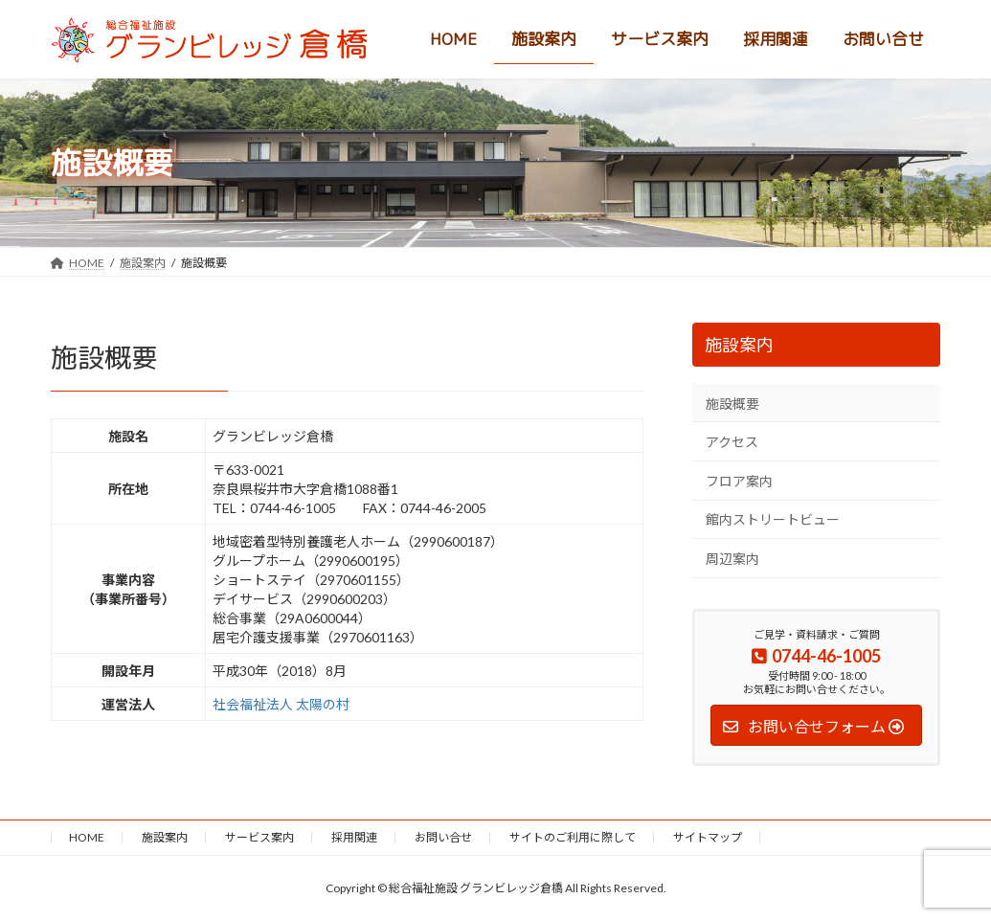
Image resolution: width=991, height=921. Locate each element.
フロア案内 (739, 481)
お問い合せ (443, 837)
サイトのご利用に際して (572, 837)
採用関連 (354, 837)
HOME (86, 837)
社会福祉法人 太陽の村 (281, 704)
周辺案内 (732, 558)
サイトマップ (707, 837)
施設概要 (732, 403)
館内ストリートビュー (773, 519)
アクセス (732, 442)
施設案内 (739, 345)
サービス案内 (259, 837)
